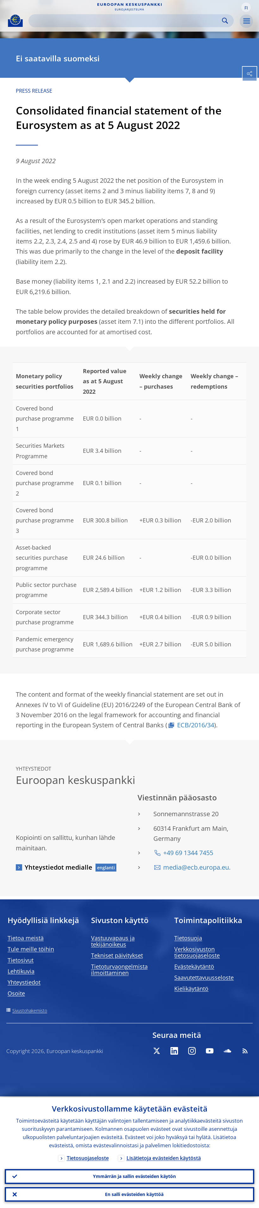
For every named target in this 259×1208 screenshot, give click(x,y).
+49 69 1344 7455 (188, 852)
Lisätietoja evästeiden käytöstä (163, 1157)
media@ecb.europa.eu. (197, 867)
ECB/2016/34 (195, 725)
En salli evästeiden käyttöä (134, 1194)
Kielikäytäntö (191, 988)
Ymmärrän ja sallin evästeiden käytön (134, 1176)
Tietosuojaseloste (88, 1157)
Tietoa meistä (26, 938)
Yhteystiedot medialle (58, 867)
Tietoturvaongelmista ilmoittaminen (119, 970)
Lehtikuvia (21, 971)
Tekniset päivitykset (117, 955)
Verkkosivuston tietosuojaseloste (197, 952)
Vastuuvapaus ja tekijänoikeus (113, 941)
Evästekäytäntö (194, 966)
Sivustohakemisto (29, 1011)
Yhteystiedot (24, 982)
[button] (246, 7)
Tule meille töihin (31, 949)
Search (225, 20)
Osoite (16, 993)
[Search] (126, 20)
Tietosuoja (188, 938)
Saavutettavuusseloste (204, 977)
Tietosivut (21, 960)
